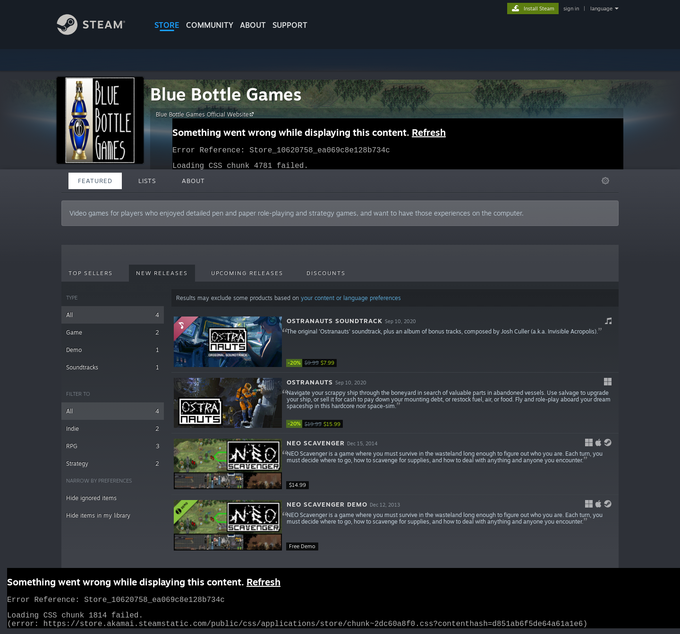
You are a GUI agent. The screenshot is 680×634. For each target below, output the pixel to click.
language (601, 8)
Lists (147, 180)
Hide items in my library (98, 515)
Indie (112, 429)
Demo (112, 350)
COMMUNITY (209, 25)
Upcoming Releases (247, 273)
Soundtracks (112, 367)
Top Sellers (90, 273)
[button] (395, 342)
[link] (314, 363)
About (253, 25)
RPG (112, 446)
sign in (571, 8)
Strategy (112, 463)
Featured (95, 180)
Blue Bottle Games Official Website (206, 114)
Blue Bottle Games (226, 94)
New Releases (162, 273)
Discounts (326, 273)
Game (112, 332)
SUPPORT (289, 25)
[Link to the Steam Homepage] (98, 32)
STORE (166, 25)
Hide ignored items (91, 497)
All (112, 315)
